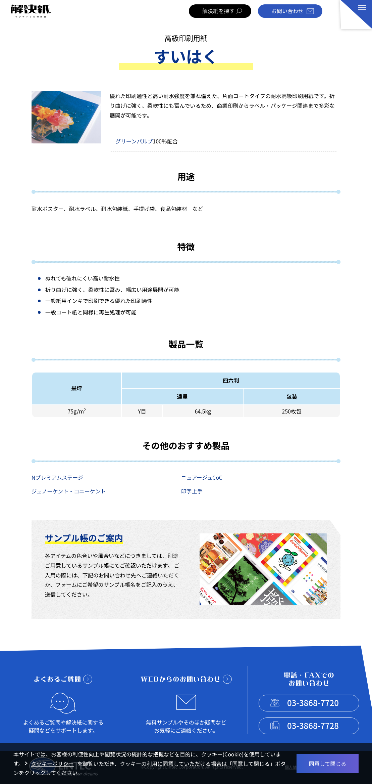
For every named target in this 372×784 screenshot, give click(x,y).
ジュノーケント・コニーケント (69, 491)
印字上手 (192, 491)
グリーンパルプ (134, 141)
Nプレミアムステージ (57, 477)
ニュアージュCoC (201, 477)
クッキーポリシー (52, 763)
